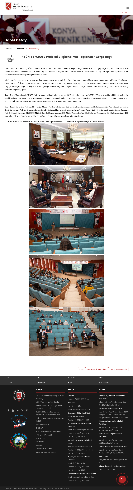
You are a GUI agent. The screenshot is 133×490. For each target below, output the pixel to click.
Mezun (40, 378)
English (124, 12)
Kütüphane (41, 382)
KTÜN (82, 369)
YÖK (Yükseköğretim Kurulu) (48, 402)
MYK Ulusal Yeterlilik (44, 435)
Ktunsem (10, 382)
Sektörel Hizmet (73, 378)
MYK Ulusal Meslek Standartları (48, 431)
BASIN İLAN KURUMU (44, 449)
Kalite (70, 382)
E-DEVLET (39, 428)
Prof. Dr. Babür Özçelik (118, 369)
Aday (9, 378)
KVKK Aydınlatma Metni (46, 452)
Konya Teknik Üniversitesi (96, 369)
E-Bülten (102, 378)
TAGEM (39, 445)
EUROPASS (40, 438)
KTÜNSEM (40, 442)
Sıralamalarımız (104, 382)
